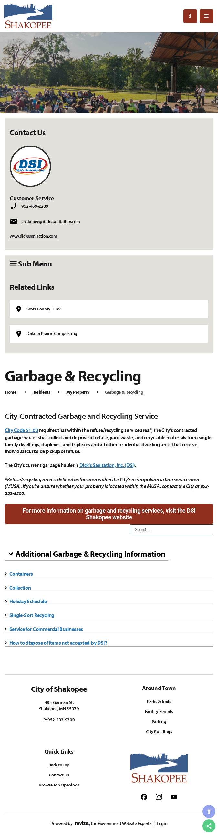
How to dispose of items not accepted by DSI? (58, 642)
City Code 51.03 (21, 430)
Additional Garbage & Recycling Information (90, 553)
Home (10, 392)
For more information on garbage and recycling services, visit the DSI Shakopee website (109, 514)
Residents (41, 392)
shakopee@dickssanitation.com (50, 221)
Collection (20, 587)
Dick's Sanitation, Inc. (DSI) (107, 465)
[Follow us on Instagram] (159, 796)
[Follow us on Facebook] (144, 796)
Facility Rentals (159, 711)
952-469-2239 (34, 206)
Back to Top (58, 765)
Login (162, 823)
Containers (21, 573)
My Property (77, 392)
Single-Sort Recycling (31, 615)
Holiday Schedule (28, 601)
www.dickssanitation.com (33, 236)
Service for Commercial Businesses (46, 629)
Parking (159, 721)
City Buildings (159, 731)
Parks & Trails (159, 701)
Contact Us (59, 775)
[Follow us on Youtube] (174, 796)
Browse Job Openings (59, 785)
